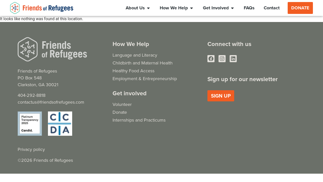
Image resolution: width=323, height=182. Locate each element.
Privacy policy (31, 149)
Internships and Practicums (139, 120)
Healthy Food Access (133, 70)
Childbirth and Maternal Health (143, 63)
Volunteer (122, 104)
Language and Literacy (135, 55)
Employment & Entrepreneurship (145, 78)
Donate (120, 112)
